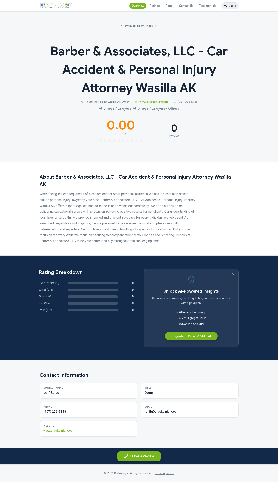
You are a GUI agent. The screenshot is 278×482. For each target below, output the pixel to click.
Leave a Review (139, 456)
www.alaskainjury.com (151, 101)
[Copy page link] (230, 5)
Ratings (155, 5)
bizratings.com (164, 473)
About (169, 5)
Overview (138, 5)
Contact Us (186, 5)
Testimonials (207, 5)
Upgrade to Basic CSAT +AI (191, 336)
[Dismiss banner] (233, 274)
